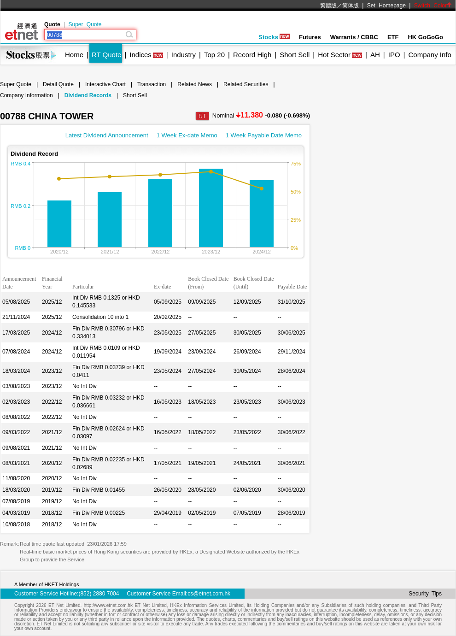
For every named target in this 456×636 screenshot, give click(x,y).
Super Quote (84, 24)
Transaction (151, 84)
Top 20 (214, 55)
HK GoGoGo (425, 37)
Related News (194, 84)
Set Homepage (386, 5)
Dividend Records (87, 95)
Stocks (274, 37)
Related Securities (245, 84)
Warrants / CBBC (354, 37)
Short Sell (295, 55)
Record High (252, 55)
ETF (393, 37)
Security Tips (425, 593)
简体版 (350, 5)
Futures (310, 37)
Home (74, 55)
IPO (394, 55)
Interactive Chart (105, 84)
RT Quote (106, 55)
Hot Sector (334, 55)
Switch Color (433, 5)
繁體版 (328, 5)
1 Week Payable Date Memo (264, 135)
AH (375, 55)
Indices (140, 55)
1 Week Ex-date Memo (187, 135)
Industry (183, 55)
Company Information (26, 95)
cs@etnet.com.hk (208, 593)
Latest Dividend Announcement (106, 135)
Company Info (429, 55)
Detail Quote (58, 84)
